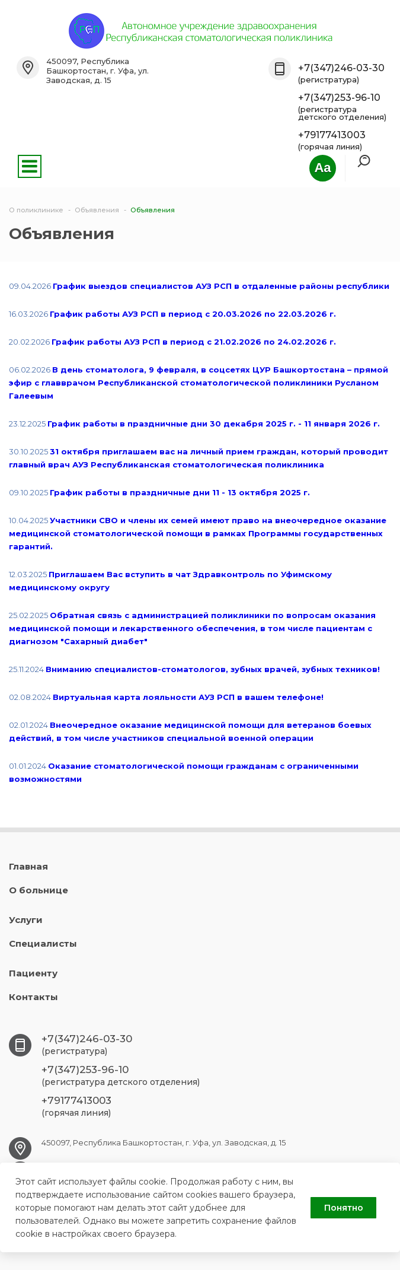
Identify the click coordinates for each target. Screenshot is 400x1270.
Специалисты (43, 943)
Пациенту (33, 973)
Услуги (26, 919)
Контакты (33, 996)
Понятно (343, 1207)
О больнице (38, 890)
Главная (28, 866)
